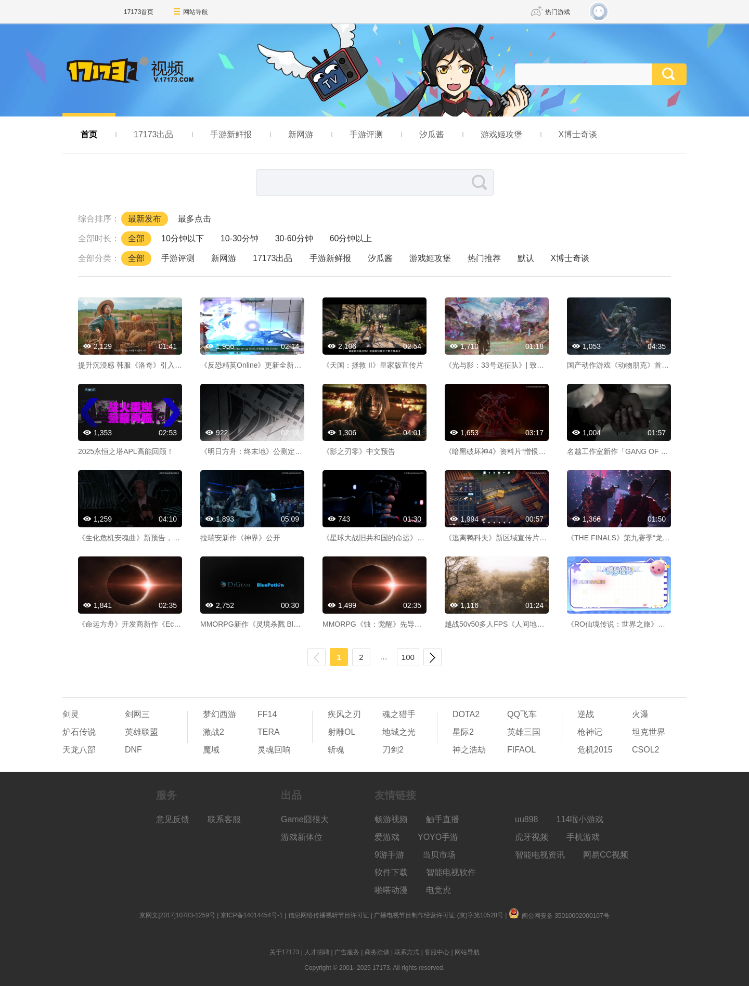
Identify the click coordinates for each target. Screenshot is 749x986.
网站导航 (195, 12)
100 (408, 657)
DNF (133, 749)
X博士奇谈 (578, 134)
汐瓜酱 (431, 134)
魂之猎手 (399, 714)
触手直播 (442, 819)
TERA (268, 732)
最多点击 (194, 218)
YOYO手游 (438, 837)
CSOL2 (645, 749)
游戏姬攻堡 (501, 134)
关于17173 (284, 952)
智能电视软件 (451, 872)
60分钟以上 (351, 238)
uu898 (526, 819)
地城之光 (399, 732)
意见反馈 (172, 819)
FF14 (267, 714)
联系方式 (406, 952)
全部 (136, 238)
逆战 (585, 714)
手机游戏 (583, 837)
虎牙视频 (531, 837)
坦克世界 (648, 732)
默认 (526, 258)
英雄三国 (523, 732)
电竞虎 (438, 890)
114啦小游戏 (580, 819)
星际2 (463, 732)
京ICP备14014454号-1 (252, 915)
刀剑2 (393, 749)
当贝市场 (439, 854)
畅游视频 (391, 819)
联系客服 (224, 819)
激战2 (213, 732)
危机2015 (595, 749)
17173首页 (138, 12)
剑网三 (137, 714)
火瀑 (640, 714)
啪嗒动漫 (391, 890)
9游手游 (389, 854)
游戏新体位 (301, 837)
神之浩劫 (469, 749)
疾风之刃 (344, 714)
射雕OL (341, 732)
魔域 (211, 749)
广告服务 (346, 952)
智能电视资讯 (540, 854)
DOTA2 (466, 714)
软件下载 (391, 872)
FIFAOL (521, 749)
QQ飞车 (522, 714)
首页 (89, 134)
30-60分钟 (294, 238)
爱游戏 (386, 837)
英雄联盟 (141, 732)
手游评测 (366, 134)
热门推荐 (484, 258)
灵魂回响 (274, 749)
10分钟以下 (182, 238)
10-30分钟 (240, 238)
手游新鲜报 (231, 134)
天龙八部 (79, 749)
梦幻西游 (219, 714)
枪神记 (589, 732)
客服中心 (436, 952)
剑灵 (70, 714)
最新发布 (144, 218)
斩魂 (336, 749)
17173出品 (154, 134)
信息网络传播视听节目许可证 (328, 915)
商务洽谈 (377, 952)
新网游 (300, 134)
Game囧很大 (305, 819)
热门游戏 (557, 12)
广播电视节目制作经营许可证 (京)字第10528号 (438, 915)
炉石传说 (79, 732)
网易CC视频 (605, 854)
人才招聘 (316, 952)
